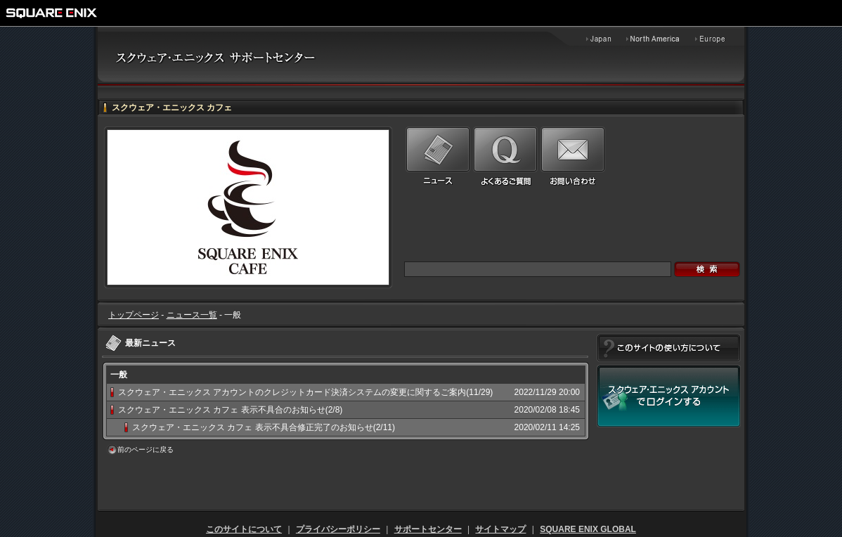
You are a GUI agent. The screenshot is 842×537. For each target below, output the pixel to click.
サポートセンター (428, 529)
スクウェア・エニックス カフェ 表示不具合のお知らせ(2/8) (230, 410)
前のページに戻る (145, 449)
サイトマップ (500, 529)
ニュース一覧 (192, 315)
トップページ (133, 315)
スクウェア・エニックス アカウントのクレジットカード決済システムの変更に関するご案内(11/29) (305, 392)
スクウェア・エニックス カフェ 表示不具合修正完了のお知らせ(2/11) (263, 427)
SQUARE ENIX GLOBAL (588, 529)
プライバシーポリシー (338, 529)
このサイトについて (244, 529)
